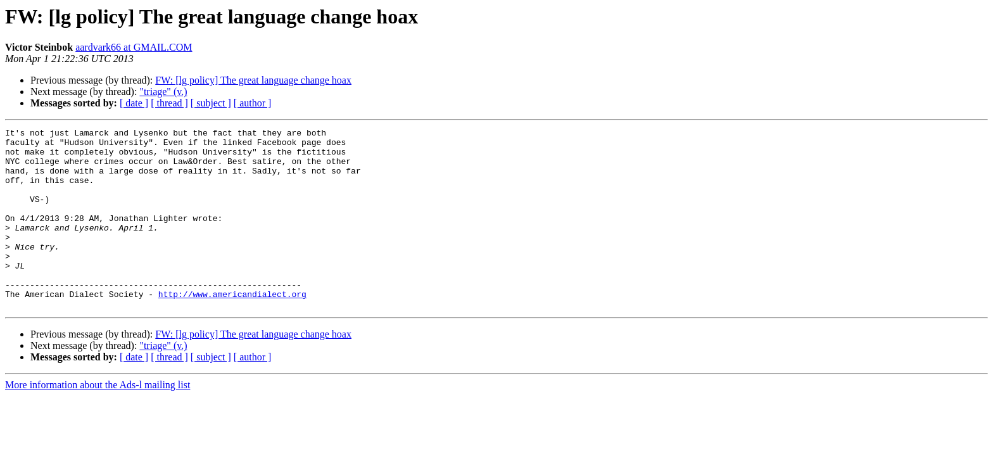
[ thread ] (169, 103)
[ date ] (134, 103)
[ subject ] (211, 103)
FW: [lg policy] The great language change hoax (253, 80)
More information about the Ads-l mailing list (97, 420)
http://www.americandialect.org (232, 328)
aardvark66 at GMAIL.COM (133, 47)
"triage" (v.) (163, 91)
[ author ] (253, 103)
